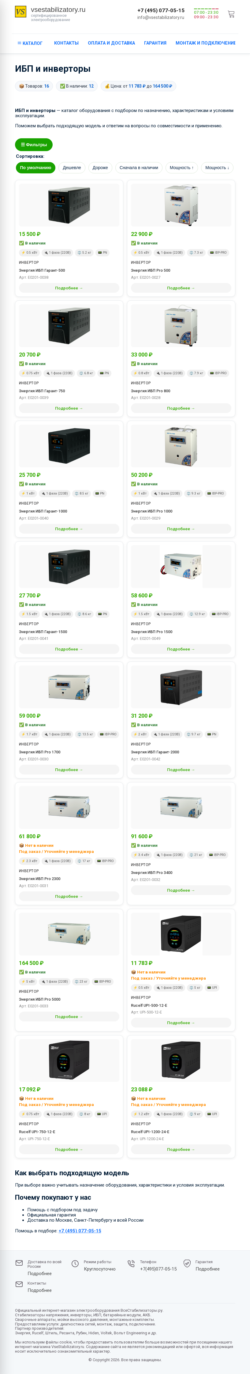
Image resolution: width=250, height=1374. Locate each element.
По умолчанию (35, 167)
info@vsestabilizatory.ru (160, 17)
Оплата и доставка (111, 43)
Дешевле (72, 167)
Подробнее (40, 1273)
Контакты (66, 43)
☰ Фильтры (34, 144)
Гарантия (155, 43)
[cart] (231, 14)
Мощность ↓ (217, 167)
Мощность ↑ (182, 167)
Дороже (100, 167)
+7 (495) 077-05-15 (161, 10)
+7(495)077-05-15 (158, 1269)
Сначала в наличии (139, 167)
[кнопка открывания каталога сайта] (30, 43)
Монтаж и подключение (206, 43)
